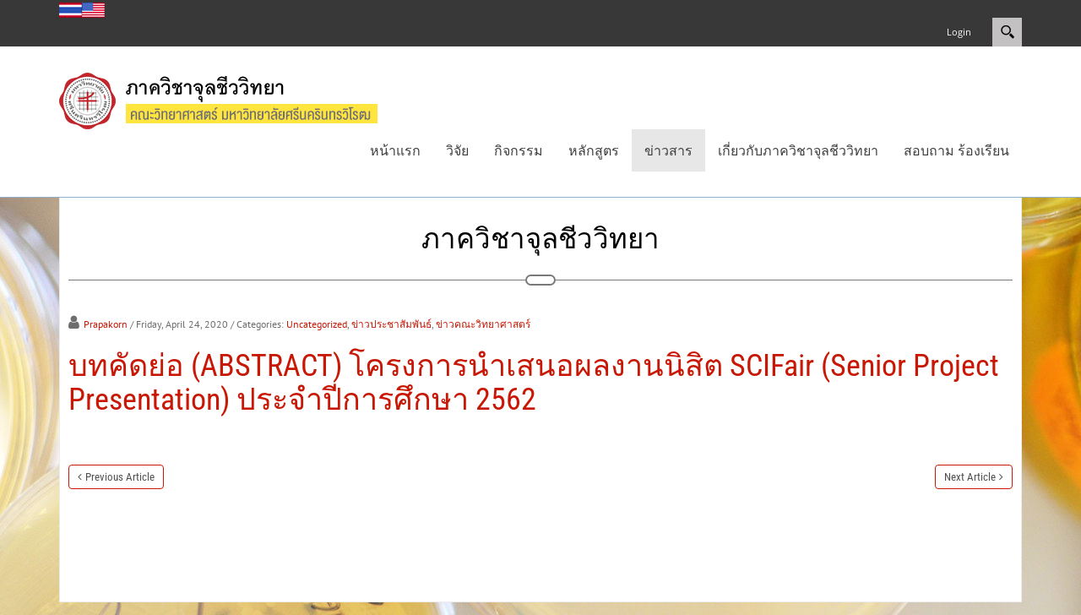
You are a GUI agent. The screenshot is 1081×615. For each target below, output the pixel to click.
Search (1007, 32)
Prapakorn (106, 324)
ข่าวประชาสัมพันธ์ (391, 324)
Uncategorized (316, 324)
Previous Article (120, 477)
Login (959, 31)
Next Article (970, 477)
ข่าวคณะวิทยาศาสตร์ (483, 324)
